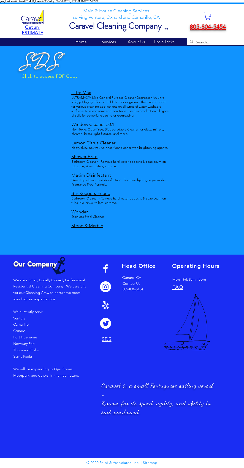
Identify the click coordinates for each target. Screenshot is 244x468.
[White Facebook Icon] (105, 268)
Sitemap (150, 462)
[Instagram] (105, 286)
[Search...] (220, 42)
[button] (208, 16)
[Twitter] (105, 323)
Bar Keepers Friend (90, 193)
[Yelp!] (105, 305)
